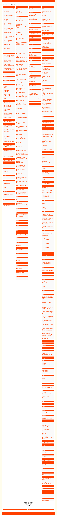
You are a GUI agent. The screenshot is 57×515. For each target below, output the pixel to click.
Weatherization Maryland (7, 61)
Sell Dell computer (32, 67)
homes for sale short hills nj (46, 302)
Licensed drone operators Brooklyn (47, 270)
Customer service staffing (20, 78)
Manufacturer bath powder (20, 95)
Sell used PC (31, 66)
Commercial (6, 143)
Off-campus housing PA (7, 64)
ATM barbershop (19, 65)
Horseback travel (44, 397)
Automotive (44, 50)
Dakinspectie (44, 433)
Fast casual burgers (45, 158)
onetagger (43, 238)
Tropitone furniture (45, 172)
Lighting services (19, 268)
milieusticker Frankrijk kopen (46, 42)
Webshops (31, 12)
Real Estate (44, 294)
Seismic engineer (19, 73)
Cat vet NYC (44, 27)
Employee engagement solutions (21, 96)
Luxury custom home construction (47, 99)
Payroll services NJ (45, 456)
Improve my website (45, 480)
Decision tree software (32, 77)
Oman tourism (44, 208)
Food (43, 154)
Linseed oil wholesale (7, 45)
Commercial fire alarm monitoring (9, 186)
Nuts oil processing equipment (8, 15)
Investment (18, 212)
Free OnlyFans (6, 19)
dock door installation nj (46, 118)
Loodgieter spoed (45, 426)
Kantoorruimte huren (19, 20)
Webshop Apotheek (7, 95)
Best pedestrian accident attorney (9, 141)
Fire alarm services (7, 184)
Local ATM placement (19, 116)
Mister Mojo (44, 207)
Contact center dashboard (20, 92)
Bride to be (18, 260)
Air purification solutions (20, 76)
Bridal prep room (19, 245)
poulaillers (43, 203)
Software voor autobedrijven (46, 43)
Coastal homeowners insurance (47, 227)
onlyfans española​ (45, 235)
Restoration (31, 31)
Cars (43, 7)
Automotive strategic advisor (46, 11)
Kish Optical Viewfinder (45, 442)
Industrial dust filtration (20, 60)
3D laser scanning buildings (46, 95)
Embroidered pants (45, 73)
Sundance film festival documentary (9, 201)
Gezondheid (31, 27)
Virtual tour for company (20, 189)
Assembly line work (19, 108)
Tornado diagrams (32, 81)
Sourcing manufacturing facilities (21, 117)
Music (43, 275)
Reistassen (5, 86)
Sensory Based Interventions (21, 210)
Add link (28, 509)
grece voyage (18, 199)
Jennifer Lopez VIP (19, 226)
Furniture (43, 170)
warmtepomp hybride (45, 281)
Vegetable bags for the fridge (8, 194)
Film (4, 199)
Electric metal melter (7, 44)
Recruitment (18, 233)
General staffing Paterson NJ (21, 97)
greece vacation (44, 378)
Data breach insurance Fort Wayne (47, 214)
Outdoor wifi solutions (45, 236)
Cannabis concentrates (7, 195)
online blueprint (18, 23)
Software (30, 75)
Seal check (5, 12)
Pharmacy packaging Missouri (21, 39)
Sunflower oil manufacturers (8, 43)
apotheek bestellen (7, 94)
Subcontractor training (19, 85)
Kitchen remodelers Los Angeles (47, 103)
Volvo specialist (44, 12)
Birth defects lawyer (7, 136)
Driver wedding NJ (6, 49)
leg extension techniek (45, 240)
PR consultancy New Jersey (20, 122)
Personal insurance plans (46, 219)
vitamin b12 (18, 11)
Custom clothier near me (46, 77)
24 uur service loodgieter (46, 425)
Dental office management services (22, 154)
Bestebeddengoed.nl (32, 18)
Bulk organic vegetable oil (33, 73)
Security (5, 180)
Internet (43, 230)
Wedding (30, 89)
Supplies (17, 237)
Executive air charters (19, 105)
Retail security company (7, 182)
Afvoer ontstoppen (45, 422)
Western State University (20, 12)
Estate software (18, 133)
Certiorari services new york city (47, 136)
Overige (43, 279)
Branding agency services (33, 62)
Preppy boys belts (45, 80)
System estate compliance (20, 157)
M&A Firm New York (19, 216)
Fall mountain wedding (32, 93)
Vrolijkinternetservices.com (8, 114)
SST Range (18, 49)
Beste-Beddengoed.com (33, 15)
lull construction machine (46, 107)
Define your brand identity (20, 38)
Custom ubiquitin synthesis (20, 53)
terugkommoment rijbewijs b (46, 47)
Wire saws (18, 170)
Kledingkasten (44, 285)
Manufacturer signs (19, 101)
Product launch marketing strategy (21, 153)
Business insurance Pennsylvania (47, 215)
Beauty (17, 242)
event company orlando (20, 44)
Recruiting (31, 48)
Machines (43, 498)
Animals (43, 23)
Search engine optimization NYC (21, 79)
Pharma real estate (19, 146)
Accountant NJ (18, 32)
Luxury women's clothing (46, 76)
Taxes (43, 454)
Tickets (17, 225)
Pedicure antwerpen (19, 259)
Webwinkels (6, 84)
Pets (4, 168)
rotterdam (43, 493)
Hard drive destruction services (21, 150)
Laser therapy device (45, 195)
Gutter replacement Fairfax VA (8, 150)
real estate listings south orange (47, 330)
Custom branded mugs (20, 114)
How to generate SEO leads (20, 88)
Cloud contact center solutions (21, 104)
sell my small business (45, 130)
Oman (5, 203)
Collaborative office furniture (46, 173)
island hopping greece (19, 197)
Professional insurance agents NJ (47, 226)
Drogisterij (31, 52)
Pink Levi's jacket (45, 81)
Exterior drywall (44, 104)
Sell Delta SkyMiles (7, 11)
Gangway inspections (45, 92)
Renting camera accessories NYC (21, 204)
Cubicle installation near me (20, 149)
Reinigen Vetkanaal (7, 109)
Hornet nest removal (19, 173)
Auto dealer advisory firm (46, 16)
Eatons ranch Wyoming (45, 396)
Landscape (31, 44)
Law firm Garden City (7, 131)
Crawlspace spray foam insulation (47, 111)
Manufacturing (44, 255)
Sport (43, 472)
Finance (43, 129)
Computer (31, 64)
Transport (43, 368)
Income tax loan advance (20, 272)
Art (42, 32)
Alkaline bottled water (7, 33)
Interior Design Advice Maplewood (47, 316)
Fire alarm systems (7, 183)
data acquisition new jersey (46, 263)
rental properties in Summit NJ (47, 320)
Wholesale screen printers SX (46, 417)
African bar (44, 157)
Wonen (43, 421)
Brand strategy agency (20, 64)
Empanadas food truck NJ (46, 162)
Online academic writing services (21, 52)
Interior (17, 276)
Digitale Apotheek (6, 90)
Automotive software (7, 73)
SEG (30, 40)
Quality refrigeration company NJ (9, 8)
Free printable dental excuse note (21, 126)
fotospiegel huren (45, 494)
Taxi (30, 7)
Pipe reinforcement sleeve (8, 20)
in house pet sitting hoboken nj (47, 26)
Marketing (43, 259)
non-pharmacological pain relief (47, 192)
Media (43, 267)
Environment (44, 120)
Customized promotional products (21, 143)
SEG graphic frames (19, 31)
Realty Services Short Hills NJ (47, 308)
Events (17, 247)
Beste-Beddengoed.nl (32, 16)
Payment (43, 450)
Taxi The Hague (31, 8)
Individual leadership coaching (21, 185)
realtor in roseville (45, 325)
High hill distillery (44, 161)
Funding (43, 166)
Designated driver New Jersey (8, 51)
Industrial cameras (19, 80)
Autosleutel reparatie (45, 39)
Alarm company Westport (8, 188)
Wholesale (44, 415)
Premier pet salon (6, 170)
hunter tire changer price (7, 32)
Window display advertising (8, 160)
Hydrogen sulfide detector (8, 23)
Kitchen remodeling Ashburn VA (9, 68)
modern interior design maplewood (47, 324)
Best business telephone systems (21, 177)
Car (4, 72)
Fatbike (5, 87)
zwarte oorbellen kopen (33, 14)
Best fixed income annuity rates (47, 149)
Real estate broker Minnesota (46, 299)
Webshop (5, 191)
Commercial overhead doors (20, 165)
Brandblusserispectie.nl (7, 105)
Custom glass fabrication (46, 183)
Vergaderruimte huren (7, 102)
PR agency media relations (20, 166)
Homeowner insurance (45, 223)
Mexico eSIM (18, 50)
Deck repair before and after (33, 33)
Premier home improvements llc (9, 82)
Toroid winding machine (46, 500)
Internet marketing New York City (21, 61)
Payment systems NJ (45, 452)
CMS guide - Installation (7, 117)
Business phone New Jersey (20, 169)
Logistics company (45, 371)
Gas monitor (18, 84)
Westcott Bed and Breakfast (46, 460)
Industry (43, 445)
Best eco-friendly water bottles (8, 28)
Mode (17, 257)
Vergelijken (44, 406)
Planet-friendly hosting (19, 178)
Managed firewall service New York (21, 57)
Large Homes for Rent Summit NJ (47, 307)
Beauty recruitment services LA (21, 234)
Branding (30, 60)
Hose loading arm (45, 90)
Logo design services (7, 164)
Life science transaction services (21, 130)
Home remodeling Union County (9, 56)
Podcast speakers (19, 107)
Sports (43, 360)
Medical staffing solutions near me (21, 89)
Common (5, 7)
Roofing (43, 350)
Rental (17, 201)
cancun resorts (44, 377)
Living (5, 53)
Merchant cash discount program (21, 182)
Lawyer (5, 124)
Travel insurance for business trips (47, 218)
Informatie (43, 200)
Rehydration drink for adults (8, 40)
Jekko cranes (44, 112)
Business (18, 16)
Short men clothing (45, 72)
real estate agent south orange (47, 296)
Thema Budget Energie (45, 239)
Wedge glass (44, 446)
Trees (43, 385)
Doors (43, 116)
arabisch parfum (6, 98)
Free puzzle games (19, 139)
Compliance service (45, 470)
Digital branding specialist (20, 141)
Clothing (43, 66)
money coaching (44, 145)
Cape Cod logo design (19, 123)
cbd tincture (31, 54)
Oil (29, 71)
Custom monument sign (20, 100)
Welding (43, 410)
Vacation (43, 390)
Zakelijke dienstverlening (46, 463)
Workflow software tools (20, 48)
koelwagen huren (45, 282)
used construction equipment (46, 108)
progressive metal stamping (46, 256)
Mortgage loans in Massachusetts (47, 146)
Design (5, 163)
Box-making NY (31, 37)
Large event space (19, 203)
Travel (43, 375)
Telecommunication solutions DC (21, 69)
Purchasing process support (8, 16)
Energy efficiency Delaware (8, 69)
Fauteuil (43, 286)
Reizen (17, 196)
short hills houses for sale (46, 333)
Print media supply (32, 41)
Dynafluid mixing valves (7, 37)
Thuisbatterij (44, 434)
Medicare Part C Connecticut (46, 144)
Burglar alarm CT (6, 187)
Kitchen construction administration (21, 113)
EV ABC (43, 242)
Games (43, 177)
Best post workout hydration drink (9, 36)
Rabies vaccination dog (45, 30)
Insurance (43, 211)
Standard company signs (20, 145)
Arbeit (30, 23)
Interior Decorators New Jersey (47, 321)
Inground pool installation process (9, 121)
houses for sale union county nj (47, 301)
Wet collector (18, 93)
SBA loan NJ (44, 168)
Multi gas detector (19, 131)
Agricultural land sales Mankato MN (47, 303)
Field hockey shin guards (46, 69)
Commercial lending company (46, 148)
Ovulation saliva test (45, 187)
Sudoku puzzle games (19, 137)
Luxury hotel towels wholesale (47, 418)
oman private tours (7, 205)
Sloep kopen (44, 204)
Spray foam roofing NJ (45, 353)
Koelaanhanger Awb (45, 283)
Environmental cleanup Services (47, 122)
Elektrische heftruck (19, 8)
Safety (17, 253)
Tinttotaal (5, 110)
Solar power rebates (32, 85)
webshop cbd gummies (33, 55)
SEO (43, 486)
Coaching (5, 76)
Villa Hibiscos (44, 392)
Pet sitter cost (6, 171)
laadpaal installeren (45, 46)
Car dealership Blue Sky (46, 19)
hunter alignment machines (8, 29)
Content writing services (20, 21)
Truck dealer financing (45, 20)
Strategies (18, 208)
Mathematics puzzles (19, 162)
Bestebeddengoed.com (33, 19)
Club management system (46, 474)
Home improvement (7, 80)
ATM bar (17, 99)
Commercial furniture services (21, 138)
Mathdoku (18, 161)
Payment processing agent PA (21, 103)
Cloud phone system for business (21, 68)
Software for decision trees (33, 78)
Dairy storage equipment (20, 174)
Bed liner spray (44, 15)
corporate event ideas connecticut (21, 56)
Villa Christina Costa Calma (46, 393)
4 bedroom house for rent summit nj (47, 311)
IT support (43, 468)
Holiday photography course (20, 193)
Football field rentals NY (46, 363)
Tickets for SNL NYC (19, 228)
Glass (43, 181)
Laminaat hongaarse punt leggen (9, 65)
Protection (44, 290)
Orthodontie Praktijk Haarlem (33, 29)
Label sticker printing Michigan (47, 262)
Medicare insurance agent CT (46, 142)
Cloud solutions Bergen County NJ (21, 181)
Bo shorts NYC (44, 126)
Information (18, 7)
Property (5, 175)
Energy (17, 265)
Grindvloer (43, 87)
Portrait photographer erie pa (21, 192)
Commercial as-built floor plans (47, 100)
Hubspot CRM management (20, 142)
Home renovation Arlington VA (8, 156)
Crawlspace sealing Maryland (8, 60)
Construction (44, 85)
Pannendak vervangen (45, 429)
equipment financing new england (47, 141)
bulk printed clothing (45, 68)
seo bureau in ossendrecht (8, 113)
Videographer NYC (45, 269)
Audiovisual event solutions (20, 250)
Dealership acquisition (45, 8)
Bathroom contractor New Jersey (9, 55)
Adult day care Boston (45, 196)
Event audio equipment (20, 249)
